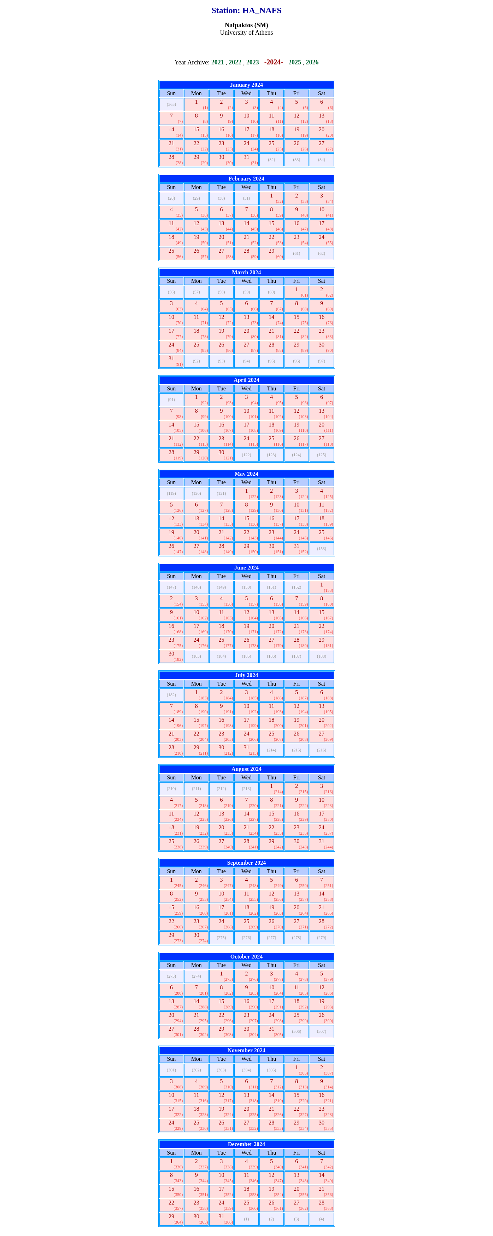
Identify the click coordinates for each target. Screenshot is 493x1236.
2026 (312, 62)
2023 (252, 62)
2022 (235, 62)
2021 (217, 62)
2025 (294, 62)
